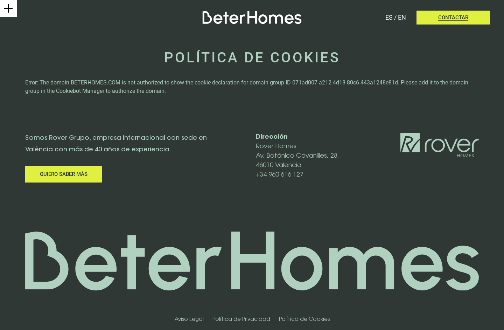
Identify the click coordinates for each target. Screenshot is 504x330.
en (402, 17)
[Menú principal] (8, 8)
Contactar (453, 17)
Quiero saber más (64, 174)
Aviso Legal (189, 319)
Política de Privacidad (241, 319)
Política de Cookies (304, 319)
